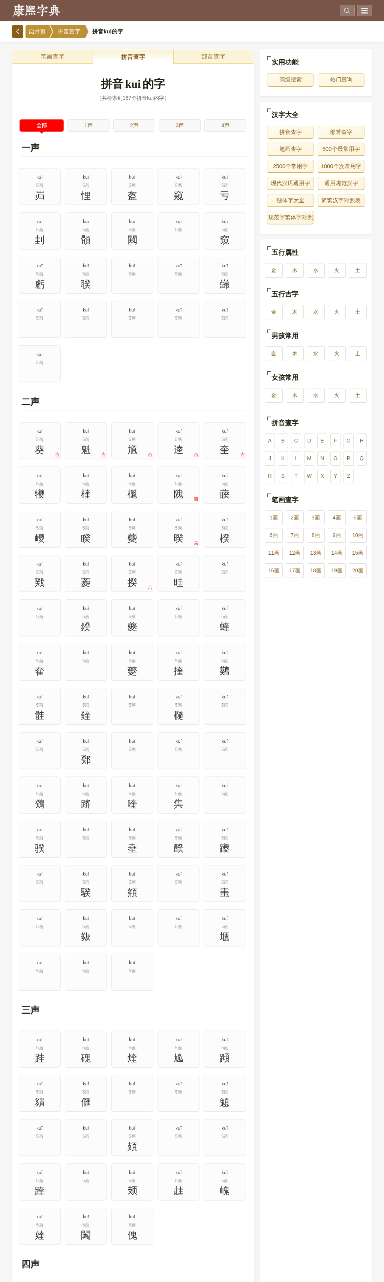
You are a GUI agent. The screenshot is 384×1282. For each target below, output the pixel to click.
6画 (274, 535)
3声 (180, 125)
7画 (295, 535)
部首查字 (213, 56)
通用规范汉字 (341, 183)
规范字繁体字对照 (290, 217)
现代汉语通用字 (290, 183)
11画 (273, 553)
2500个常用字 (290, 166)
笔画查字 (52, 56)
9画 (337, 535)
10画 (357, 535)
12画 (294, 553)
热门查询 (341, 79)
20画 (357, 570)
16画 (273, 570)
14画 (336, 553)
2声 (134, 125)
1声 (88, 125)
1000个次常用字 (341, 166)
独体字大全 (290, 200)
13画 (315, 553)
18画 (315, 570)
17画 (294, 570)
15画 (357, 553)
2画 (295, 518)
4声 (225, 125)
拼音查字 (69, 32)
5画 (358, 518)
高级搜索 (290, 79)
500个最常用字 (341, 149)
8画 (316, 535)
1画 (274, 518)
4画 (337, 518)
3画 (316, 518)
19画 (336, 570)
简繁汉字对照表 (341, 200)
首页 (37, 32)
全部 (41, 125)
